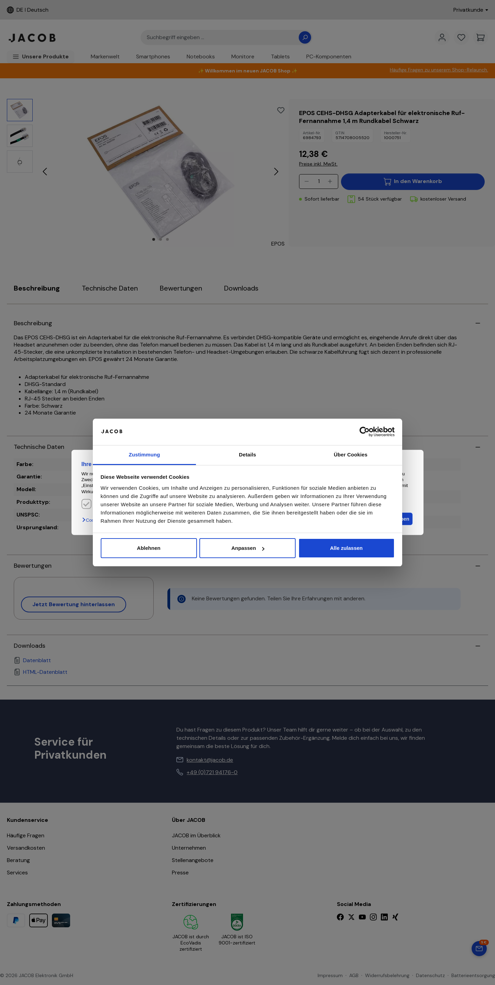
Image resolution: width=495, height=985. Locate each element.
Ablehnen (148, 548)
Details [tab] (247, 454)
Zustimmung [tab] (144, 454)
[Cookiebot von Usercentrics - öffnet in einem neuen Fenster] (364, 432)
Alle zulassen (346, 548)
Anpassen (247, 548)
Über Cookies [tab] (350, 454)
